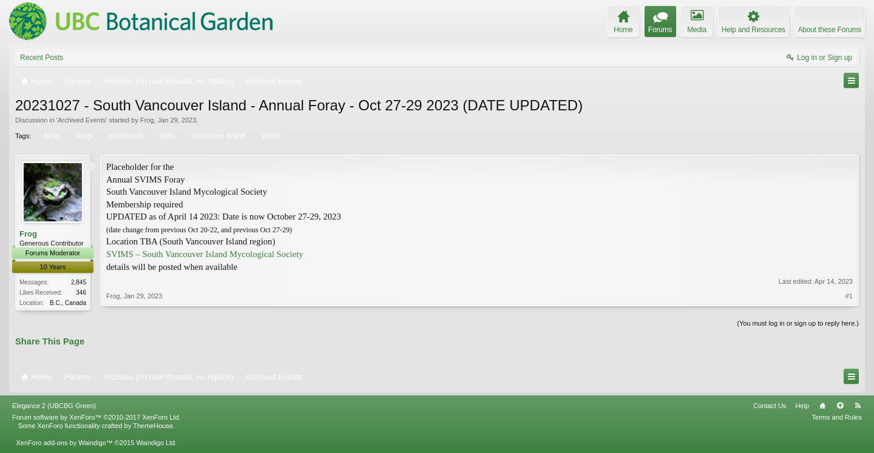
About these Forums (829, 29)
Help (802, 407)
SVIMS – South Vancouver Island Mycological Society (204, 254)
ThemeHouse (153, 427)
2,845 (78, 282)
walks (270, 135)
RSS (857, 407)
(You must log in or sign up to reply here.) (798, 323)
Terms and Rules (836, 418)
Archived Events (82, 120)
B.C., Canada (68, 303)
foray (51, 135)
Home (822, 407)
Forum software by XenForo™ (96, 418)
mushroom (125, 135)
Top (840, 407)
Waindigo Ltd (155, 444)
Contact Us (769, 407)
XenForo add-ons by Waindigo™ (64, 444)
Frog (147, 120)
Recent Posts (41, 57)
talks (166, 135)
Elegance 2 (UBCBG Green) (54, 407)
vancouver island (217, 135)
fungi (83, 135)
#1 (849, 300)
